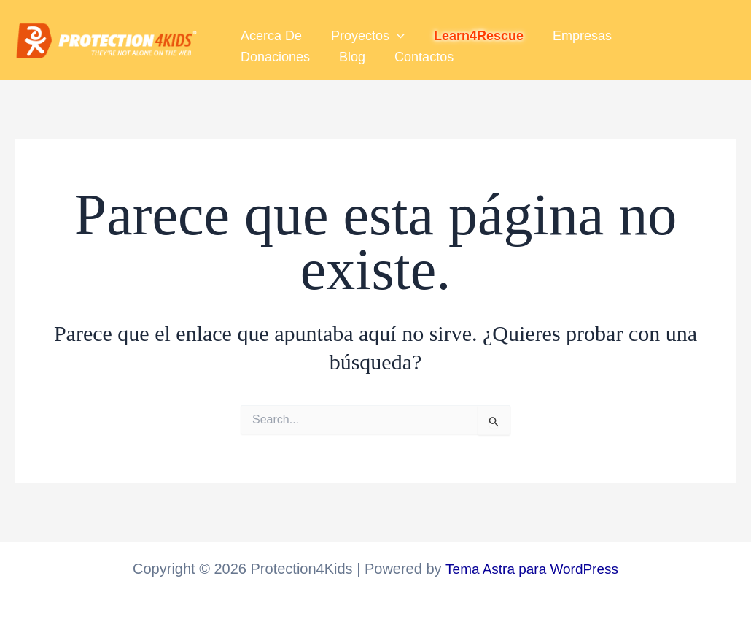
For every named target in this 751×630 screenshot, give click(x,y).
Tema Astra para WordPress (531, 569)
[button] (392, 31)
